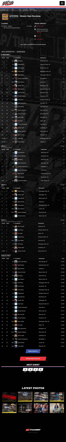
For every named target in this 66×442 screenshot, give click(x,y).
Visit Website (38, 39)
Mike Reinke (21, 89)
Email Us (37, 36)
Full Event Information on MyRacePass (33, 44)
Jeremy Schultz (22, 113)
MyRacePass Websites (33, 429)
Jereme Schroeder (23, 124)
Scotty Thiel (21, 85)
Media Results (33, 351)
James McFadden (23, 180)
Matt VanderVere (23, 103)
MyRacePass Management (33, 432)
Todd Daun (21, 99)
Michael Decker (22, 131)
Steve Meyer (22, 71)
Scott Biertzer (22, 92)
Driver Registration (33, 358)
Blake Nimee (22, 142)
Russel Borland (22, 96)
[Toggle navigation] (62, 3)
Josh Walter (21, 117)
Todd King (21, 138)
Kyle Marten (21, 75)
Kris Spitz (21, 120)
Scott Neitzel (22, 68)
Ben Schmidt (22, 135)
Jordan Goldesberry (23, 78)
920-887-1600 (38, 26)
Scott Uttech (21, 106)
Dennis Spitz (22, 127)
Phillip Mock (21, 64)
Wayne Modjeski (23, 110)
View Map (39, 32)
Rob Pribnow (22, 82)
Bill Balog (21, 61)
